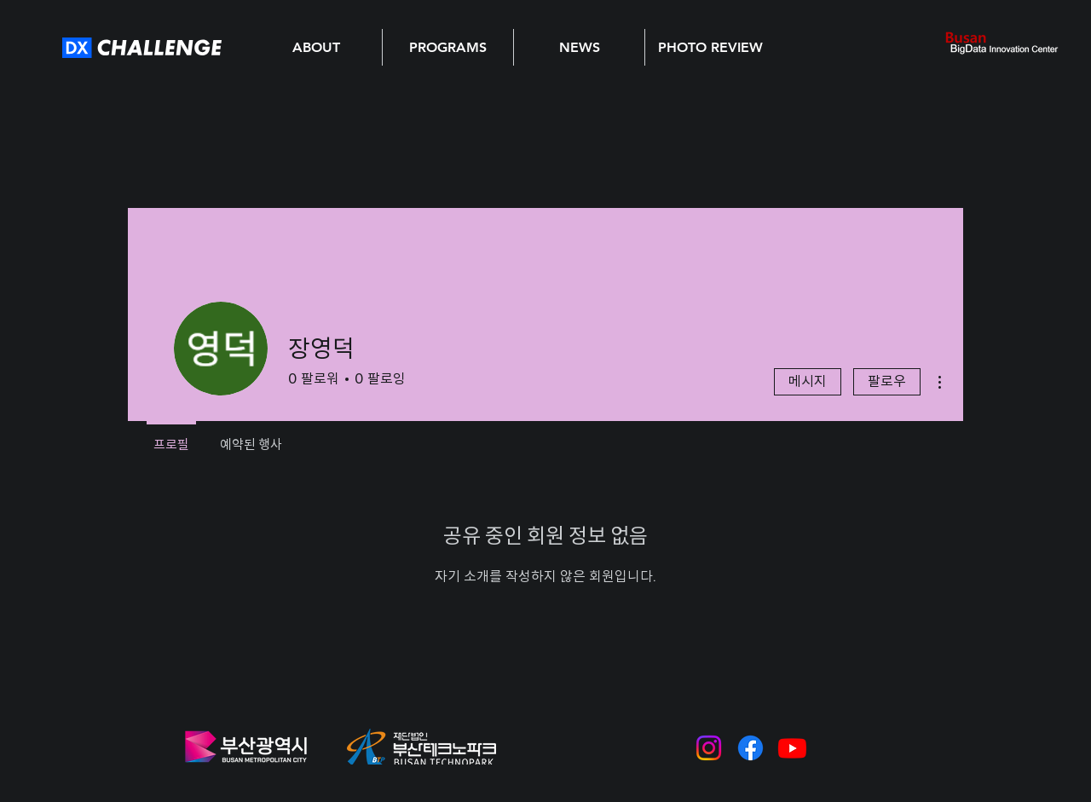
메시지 (807, 381)
